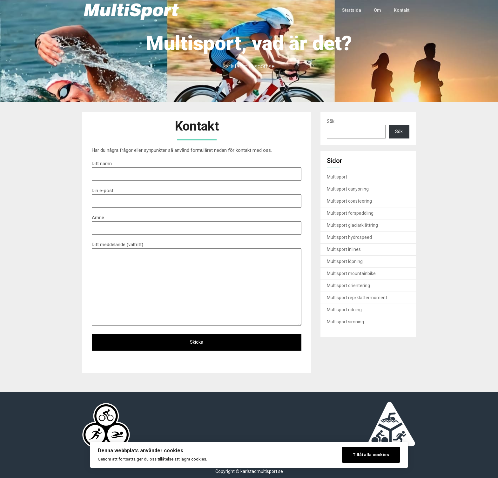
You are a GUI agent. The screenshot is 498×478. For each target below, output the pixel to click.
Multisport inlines (344, 249)
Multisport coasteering (349, 201)
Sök (330, 121)
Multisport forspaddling (350, 213)
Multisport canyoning (348, 189)
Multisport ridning (344, 309)
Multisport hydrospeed (349, 237)
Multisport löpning (345, 261)
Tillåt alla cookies (371, 454)
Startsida (352, 10)
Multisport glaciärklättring (352, 225)
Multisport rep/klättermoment (357, 297)
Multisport (337, 176)
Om (377, 10)
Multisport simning (345, 321)
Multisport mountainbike (351, 273)
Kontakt (401, 10)
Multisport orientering (348, 285)
